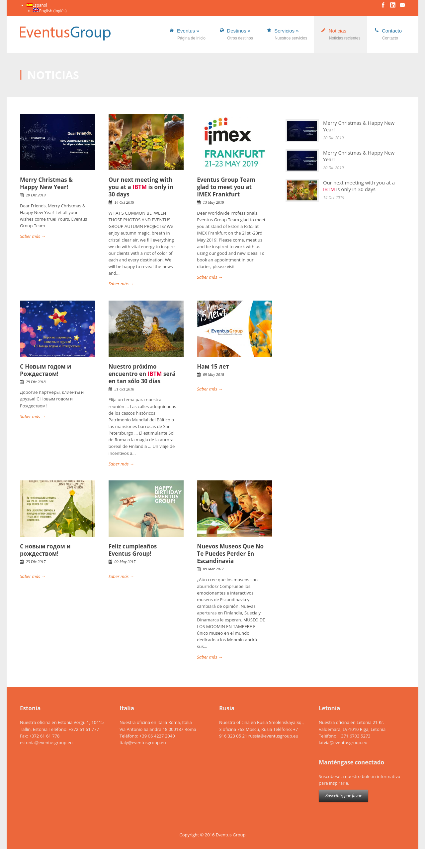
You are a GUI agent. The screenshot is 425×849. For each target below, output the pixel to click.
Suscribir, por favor (343, 795)
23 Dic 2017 (35, 561)
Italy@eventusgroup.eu (143, 742)
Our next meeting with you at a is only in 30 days (141, 187)
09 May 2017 (125, 561)
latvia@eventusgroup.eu (343, 742)
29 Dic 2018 (35, 382)
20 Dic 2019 (35, 195)
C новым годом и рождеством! (45, 549)
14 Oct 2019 (124, 202)
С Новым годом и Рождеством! (45, 370)
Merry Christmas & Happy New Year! (46, 183)
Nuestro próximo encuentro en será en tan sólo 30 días (142, 374)
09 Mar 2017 (213, 569)
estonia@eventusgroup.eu (46, 742)
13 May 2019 (213, 202)
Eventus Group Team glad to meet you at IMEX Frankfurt (226, 187)
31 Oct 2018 (124, 389)
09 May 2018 (213, 374)
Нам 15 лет (213, 366)
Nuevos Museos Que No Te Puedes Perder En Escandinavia (230, 553)
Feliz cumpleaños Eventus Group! (133, 549)
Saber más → (32, 236)
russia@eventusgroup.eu (273, 736)
